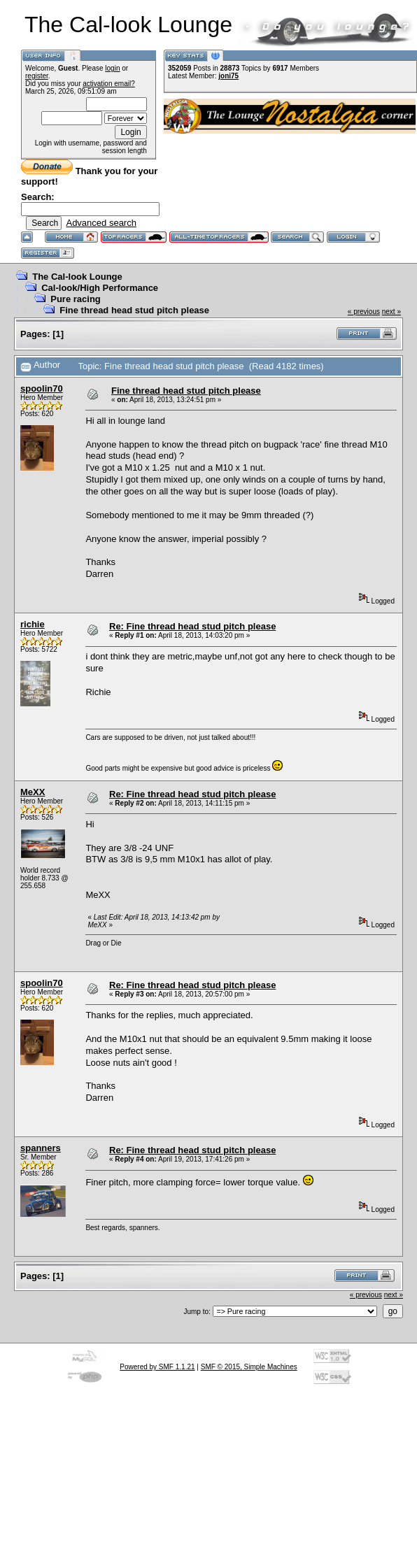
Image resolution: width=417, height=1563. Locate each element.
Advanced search (101, 222)
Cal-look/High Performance (99, 288)
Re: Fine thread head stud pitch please (192, 626)
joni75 (228, 76)
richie (32, 624)
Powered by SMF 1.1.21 (157, 1367)
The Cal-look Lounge (77, 276)
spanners (40, 1148)
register (36, 76)
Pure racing (75, 299)
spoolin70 (41, 388)
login (112, 68)
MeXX (32, 792)
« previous (364, 311)
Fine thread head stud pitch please (134, 310)
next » (391, 311)
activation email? (108, 83)
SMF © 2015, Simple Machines (249, 1367)
